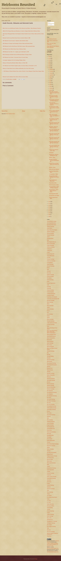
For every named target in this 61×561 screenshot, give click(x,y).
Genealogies (51, 152)
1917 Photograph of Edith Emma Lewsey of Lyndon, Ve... (54, 107)
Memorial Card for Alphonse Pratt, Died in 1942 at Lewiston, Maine (15, 76)
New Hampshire (50, 394)
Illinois (48, 303)
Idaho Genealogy (50, 302)
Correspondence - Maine (53, 174)
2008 (49, 216)
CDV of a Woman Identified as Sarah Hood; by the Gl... (54, 111)
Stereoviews (49, 481)
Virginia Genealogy (50, 514)
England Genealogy (50, 274)
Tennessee (49, 486)
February (51, 88)
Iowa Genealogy (50, 314)
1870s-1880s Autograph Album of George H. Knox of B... (54, 92)
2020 (49, 62)
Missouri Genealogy (50, 383)
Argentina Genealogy (50, 231)
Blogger (36, 558)
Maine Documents (50, 341)
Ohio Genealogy (50, 419)
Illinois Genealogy (50, 305)
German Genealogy (50, 291)
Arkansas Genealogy (50, 235)
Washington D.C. (50, 519)
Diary (48, 269)
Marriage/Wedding (50, 356)
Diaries (48, 267)
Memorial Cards (50, 369)
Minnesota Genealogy (51, 378)
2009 (49, 214)
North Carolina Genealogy (51, 407)
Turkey (48, 498)
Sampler (48, 466)
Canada (48, 252)
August (50, 76)
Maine (48, 326)
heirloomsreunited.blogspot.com (52, 548)
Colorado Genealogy (50, 259)
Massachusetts (49, 361)
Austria (48, 236)
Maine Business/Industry (51, 336)
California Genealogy (51, 247)
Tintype (48, 493)
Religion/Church (50, 454)
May (50, 82)
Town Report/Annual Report (52, 497)
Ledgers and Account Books (52, 322)
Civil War (48, 257)
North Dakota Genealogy (51, 409)
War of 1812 (49, 517)
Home (23, 111)
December (51, 69)
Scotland (48, 471)
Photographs (49, 437)
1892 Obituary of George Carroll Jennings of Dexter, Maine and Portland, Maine (17, 43)
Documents (49, 272)
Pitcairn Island (49, 438)
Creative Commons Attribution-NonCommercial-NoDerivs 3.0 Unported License (52, 544)
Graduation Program (50, 295)
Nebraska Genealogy (50, 388)
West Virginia (49, 524)
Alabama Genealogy (50, 226)
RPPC (48, 464)
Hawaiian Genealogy (50, 300)
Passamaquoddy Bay (50, 426)
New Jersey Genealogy (51, 399)
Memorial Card (49, 368)
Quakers (48, 447)
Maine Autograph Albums (51, 334)
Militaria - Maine (52, 157)
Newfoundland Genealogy (51, 406)
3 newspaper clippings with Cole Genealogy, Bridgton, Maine (14, 60)
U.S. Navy (49, 502)
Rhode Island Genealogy (51, 462)
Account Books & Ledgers (51, 221)
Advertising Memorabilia (53, 193)
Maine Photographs (50, 346)
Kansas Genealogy (50, 319)
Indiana (48, 307)
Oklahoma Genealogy (51, 421)
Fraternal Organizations (51, 283)
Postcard (48, 442)
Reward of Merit (50, 459)
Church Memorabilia (50, 255)
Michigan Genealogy (50, 373)
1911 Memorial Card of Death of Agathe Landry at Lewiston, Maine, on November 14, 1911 (20, 65)
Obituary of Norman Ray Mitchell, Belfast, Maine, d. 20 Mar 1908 (15, 62)
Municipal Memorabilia (51, 387)
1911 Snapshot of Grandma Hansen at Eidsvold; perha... (54, 119)
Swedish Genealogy (50, 485)
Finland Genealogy (50, 276)
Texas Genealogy (50, 492)
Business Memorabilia (51, 243)
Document (49, 271)
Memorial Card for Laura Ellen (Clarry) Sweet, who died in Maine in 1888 (16, 37)
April (50, 84)
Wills (48, 528)
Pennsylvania (49, 430)
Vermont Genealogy (50, 510)
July (50, 78)
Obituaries (49, 416)
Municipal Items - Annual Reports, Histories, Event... (53, 190)
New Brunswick (50, 390)
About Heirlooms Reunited (51, 38)
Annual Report (49, 228)
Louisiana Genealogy (50, 324)
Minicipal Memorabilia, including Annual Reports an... (54, 177)
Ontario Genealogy (50, 423)
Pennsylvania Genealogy (51, 431)
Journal (48, 317)
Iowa (48, 312)
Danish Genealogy (50, 264)
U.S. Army (49, 500)
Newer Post (4, 111)
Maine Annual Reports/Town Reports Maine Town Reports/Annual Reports (52, 331)
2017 (49, 67)
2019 (49, 63)
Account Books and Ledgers (54, 195)
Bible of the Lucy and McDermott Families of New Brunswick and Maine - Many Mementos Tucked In (22, 28)
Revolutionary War (50, 457)
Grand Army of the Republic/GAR (53, 298)
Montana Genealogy (50, 385)
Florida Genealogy (50, 279)
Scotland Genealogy (50, 473)
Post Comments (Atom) (10, 113)
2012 (49, 209)
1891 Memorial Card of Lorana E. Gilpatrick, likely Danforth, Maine (15, 40)
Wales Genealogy (50, 516)
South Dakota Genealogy (51, 478)
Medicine (48, 366)
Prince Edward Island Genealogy (53, 443)
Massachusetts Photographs (52, 364)
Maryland (48, 357)
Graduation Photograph (51, 293)
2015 (49, 203)
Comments (50, 24)
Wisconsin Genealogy (51, 531)
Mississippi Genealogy (51, 380)
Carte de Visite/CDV (50, 253)
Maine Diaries (49, 339)
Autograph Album (50, 238)
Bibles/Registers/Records (51, 241)
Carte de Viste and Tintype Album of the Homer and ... (54, 164)
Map (48, 352)
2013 (49, 207)
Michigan (48, 371)
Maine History (49, 344)
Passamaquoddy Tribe (51, 428)
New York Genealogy (51, 404)
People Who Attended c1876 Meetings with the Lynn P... (54, 123)
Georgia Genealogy (50, 290)
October (50, 73)
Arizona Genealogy (50, 233)
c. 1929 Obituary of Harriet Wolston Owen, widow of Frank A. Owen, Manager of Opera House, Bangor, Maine (23, 71)
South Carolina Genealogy (51, 476)
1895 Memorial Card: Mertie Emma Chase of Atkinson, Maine (14, 49)
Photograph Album (50, 435)
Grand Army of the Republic (52, 296)
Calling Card (49, 248)
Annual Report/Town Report (52, 229)
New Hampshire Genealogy (52, 395)
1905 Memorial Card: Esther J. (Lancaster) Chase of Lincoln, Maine (15, 57)
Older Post (42, 111)
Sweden (48, 483)
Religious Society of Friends (52, 455)
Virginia (48, 512)
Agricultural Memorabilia (51, 224)
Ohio (48, 418)
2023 (49, 56)
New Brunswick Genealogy (52, 392)
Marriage (48, 354)
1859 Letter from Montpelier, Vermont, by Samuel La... (54, 103)
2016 (49, 201)
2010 (49, 212)
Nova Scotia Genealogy (51, 414)
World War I (49, 536)
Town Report (49, 495)
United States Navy (50, 504)
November (51, 71)
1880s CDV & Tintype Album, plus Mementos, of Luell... (54, 115)
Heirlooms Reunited (18, 4)
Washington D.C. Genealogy (52, 521)
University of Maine (50, 505)
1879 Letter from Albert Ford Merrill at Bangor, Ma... (53, 96)
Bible (48, 240)
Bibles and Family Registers (54, 169)
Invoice (48, 310)
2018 (49, 65)
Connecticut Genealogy (51, 260)
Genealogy (49, 286)
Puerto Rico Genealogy (51, 445)
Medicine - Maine (52, 167)
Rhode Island (49, 461)
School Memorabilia (52, 182)
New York (49, 402)
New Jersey (49, 397)
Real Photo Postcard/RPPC (51, 452)
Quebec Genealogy (50, 449)
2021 (49, 60)
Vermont (48, 509)
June (50, 80)
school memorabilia (50, 469)
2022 (49, 58)
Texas (48, 490)
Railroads (48, 450)
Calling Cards (49, 250)
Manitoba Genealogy (50, 351)
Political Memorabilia (51, 440)
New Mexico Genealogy (51, 400)
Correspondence (50, 262)
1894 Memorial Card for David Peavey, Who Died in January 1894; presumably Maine (19, 46)
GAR (48, 284)
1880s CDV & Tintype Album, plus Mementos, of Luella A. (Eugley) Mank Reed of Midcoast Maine (21, 31)
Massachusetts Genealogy (51, 363)
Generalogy (49, 288)
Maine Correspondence (51, 337)
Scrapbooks (49, 474)
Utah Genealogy (50, 507)
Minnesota (49, 376)
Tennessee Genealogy (51, 488)
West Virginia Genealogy (51, 526)
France (48, 281)
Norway (48, 411)
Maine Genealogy (50, 343)
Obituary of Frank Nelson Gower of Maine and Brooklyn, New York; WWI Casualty (18, 68)
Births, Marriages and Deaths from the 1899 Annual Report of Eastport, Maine (17, 54)
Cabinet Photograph (50, 245)
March (50, 86)
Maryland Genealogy (50, 359)
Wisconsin (49, 529)
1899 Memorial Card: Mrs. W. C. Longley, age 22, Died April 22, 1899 (16, 51)
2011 (49, 210)
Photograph (49, 433)
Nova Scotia (49, 412)
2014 (49, 205)
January (50, 90)
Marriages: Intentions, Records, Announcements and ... (54, 160)
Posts (49, 22)
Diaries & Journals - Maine (54, 184)
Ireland (48, 315)
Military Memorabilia (51, 375)
